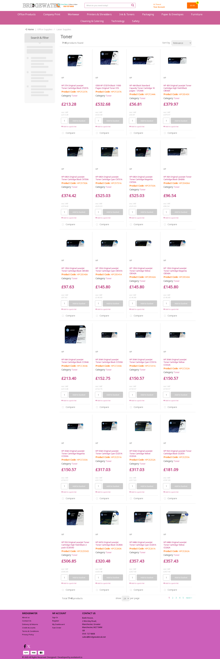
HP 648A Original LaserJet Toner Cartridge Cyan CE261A (142, 543)
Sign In (55, 617)
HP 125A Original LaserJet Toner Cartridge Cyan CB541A (108, 269)
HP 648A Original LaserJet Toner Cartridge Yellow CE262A (174, 545)
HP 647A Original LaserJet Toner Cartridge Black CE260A (109, 543)
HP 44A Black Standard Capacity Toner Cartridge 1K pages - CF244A (142, 88)
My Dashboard (58, 624)
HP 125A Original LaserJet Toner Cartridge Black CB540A (75, 269)
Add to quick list (68, 126)
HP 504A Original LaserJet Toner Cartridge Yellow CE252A (140, 454)
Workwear (73, 14)
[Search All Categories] (109, 5)
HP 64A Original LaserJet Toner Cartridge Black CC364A (75, 360)
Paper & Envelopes (172, 14)
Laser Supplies (64, 29)
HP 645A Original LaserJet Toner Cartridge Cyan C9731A (108, 178)
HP (62, 77)
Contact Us (26, 621)
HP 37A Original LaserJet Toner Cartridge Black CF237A (74, 86)
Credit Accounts (28, 627)
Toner (75, 95)
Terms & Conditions (30, 631)
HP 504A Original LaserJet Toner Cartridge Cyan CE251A (108, 452)
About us (25, 617)
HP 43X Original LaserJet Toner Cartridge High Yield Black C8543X (177, 88)
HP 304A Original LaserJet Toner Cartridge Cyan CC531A (142, 360)
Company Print (51, 14)
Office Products (27, 14)
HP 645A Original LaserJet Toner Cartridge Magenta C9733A (141, 179)
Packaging (148, 14)
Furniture (196, 14)
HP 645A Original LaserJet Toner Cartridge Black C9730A (74, 178)
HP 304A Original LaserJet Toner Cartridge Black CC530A (109, 360)
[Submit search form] (132, 5)
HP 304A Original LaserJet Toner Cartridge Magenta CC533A (73, 454)
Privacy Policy (28, 634)
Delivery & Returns (30, 624)
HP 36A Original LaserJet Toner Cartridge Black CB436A (177, 178)
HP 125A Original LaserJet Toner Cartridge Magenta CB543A (175, 271)
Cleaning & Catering (92, 21)
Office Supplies (44, 29)
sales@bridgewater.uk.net (94, 637)
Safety (135, 21)
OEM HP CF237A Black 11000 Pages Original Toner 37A (108, 86)
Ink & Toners (126, 14)
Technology (118, 21)
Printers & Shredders (99, 14)
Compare (68, 133)
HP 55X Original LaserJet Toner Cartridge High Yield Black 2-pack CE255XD (75, 545)
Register (55, 621)
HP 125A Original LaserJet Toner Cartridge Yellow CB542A (140, 271)
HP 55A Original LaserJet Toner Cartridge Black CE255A (177, 452)
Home (29, 29)
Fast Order (56, 627)
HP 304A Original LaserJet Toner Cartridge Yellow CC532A (174, 362)
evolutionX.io (76, 657)
